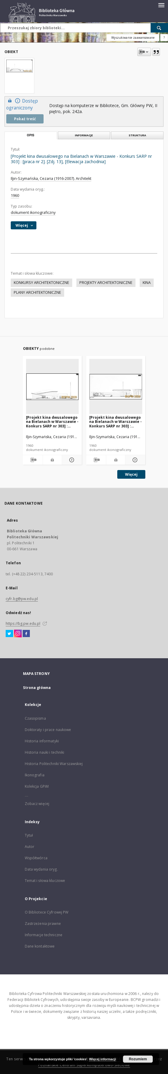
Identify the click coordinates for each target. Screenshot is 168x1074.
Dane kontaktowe (40, 946)
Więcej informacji (102, 1059)
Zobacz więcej (37, 803)
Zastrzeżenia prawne (43, 923)
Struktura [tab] (137, 135)
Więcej (131, 474)
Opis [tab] (30, 135)
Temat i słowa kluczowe (45, 880)
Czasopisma (35, 718)
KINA (147, 282)
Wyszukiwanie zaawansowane (133, 37)
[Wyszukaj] (159, 28)
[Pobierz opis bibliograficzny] (33, 460)
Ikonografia (34, 775)
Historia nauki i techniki (44, 752)
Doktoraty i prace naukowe (48, 729)
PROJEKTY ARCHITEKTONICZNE (105, 282)
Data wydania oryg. (41, 869)
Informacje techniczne (44, 934)
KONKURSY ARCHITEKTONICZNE (41, 282)
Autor (30, 846)
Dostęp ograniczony (22, 104)
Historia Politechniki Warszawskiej (54, 763)
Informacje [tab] (84, 135)
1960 (15, 195)
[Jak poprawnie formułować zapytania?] (164, 37)
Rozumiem (138, 1059)
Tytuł (29, 835)
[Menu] (161, 5)
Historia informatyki (42, 741)
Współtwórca (36, 857)
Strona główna (37, 687)
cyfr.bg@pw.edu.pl (22, 598)
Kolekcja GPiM (37, 786)
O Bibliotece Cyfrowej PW (47, 912)
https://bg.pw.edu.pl (23, 623)
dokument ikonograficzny (33, 212)
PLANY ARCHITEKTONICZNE (37, 292)
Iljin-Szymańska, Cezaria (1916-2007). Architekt (51, 178)
